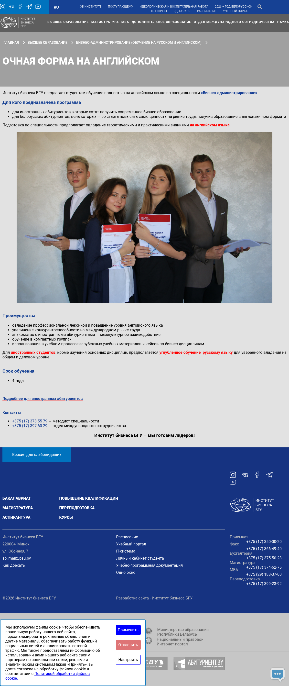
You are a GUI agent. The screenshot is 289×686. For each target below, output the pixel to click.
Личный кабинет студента (140, 558)
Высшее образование (68, 22)
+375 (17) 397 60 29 (29, 425)
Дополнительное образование (161, 22)
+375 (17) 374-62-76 (264, 567)
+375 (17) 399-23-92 (264, 583)
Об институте (90, 6)
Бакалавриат (16, 498)
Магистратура (105, 22)
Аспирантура (16, 517)
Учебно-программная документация (149, 565)
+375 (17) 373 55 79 (29, 421)
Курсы (66, 517)
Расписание (206, 11)
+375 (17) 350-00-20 (264, 541)
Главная (11, 42)
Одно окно (182, 11)
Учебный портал (236, 11)
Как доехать (13, 565)
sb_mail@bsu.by (16, 558)
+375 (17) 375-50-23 (264, 558)
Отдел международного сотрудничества (234, 22)
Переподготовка (77, 508)
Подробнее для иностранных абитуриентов (42, 398)
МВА (125, 22)
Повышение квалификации (88, 498)
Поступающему (120, 6)
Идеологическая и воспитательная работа (174, 6)
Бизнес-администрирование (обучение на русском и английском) (139, 42)
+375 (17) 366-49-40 (264, 548)
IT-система (125, 551)
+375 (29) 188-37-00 (264, 574)
